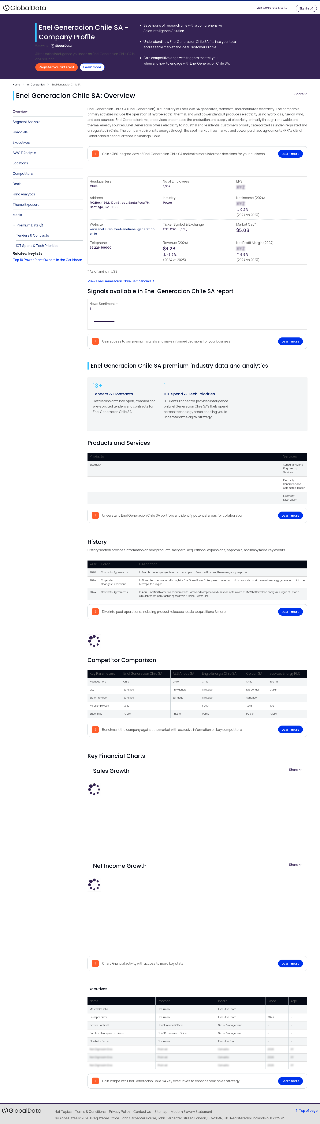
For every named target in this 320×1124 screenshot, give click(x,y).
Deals (17, 183)
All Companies (36, 84)
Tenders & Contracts (113, 394)
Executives (21, 142)
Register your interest (56, 67)
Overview (20, 111)
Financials (20, 132)
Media (17, 215)
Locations (20, 163)
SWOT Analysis (24, 152)
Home (16, 84)
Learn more (92, 67)
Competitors (23, 173)
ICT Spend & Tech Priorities (189, 394)
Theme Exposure (26, 204)
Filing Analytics (24, 194)
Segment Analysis (26, 121)
